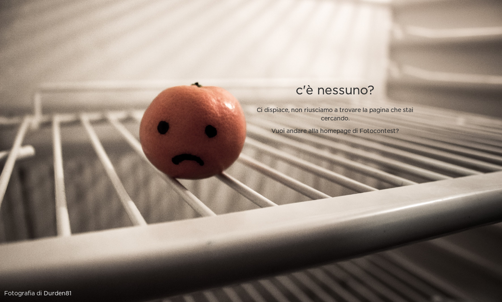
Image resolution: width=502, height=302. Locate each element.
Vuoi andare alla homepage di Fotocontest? (335, 131)
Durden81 (57, 294)
